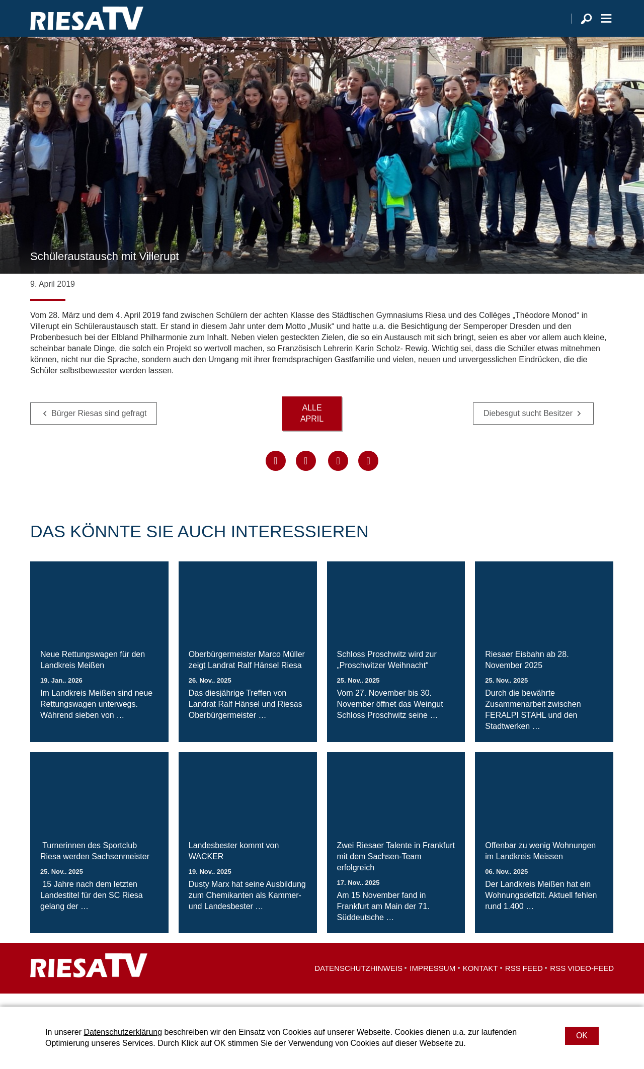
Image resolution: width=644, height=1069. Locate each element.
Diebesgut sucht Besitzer (528, 426)
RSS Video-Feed (582, 981)
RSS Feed (524, 981)
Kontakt (480, 981)
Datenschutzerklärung (123, 1032)
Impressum (432, 981)
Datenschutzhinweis (358, 981)
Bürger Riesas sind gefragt (98, 426)
